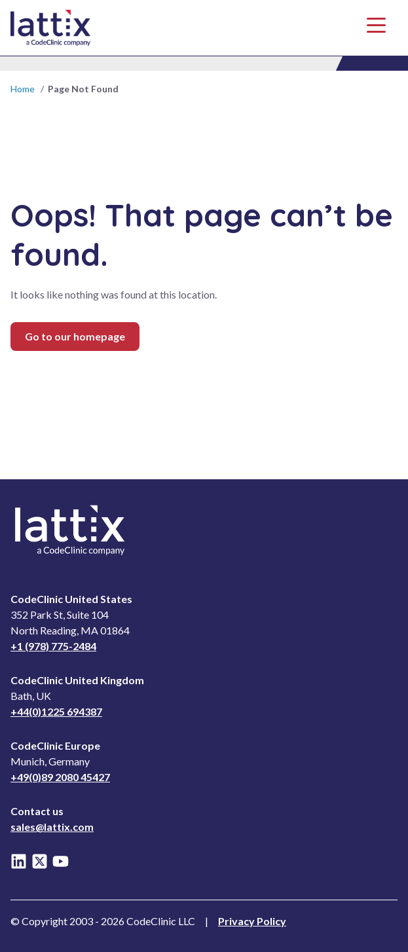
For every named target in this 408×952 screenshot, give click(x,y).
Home (22, 88)
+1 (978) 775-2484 (53, 646)
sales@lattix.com (52, 826)
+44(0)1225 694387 (56, 711)
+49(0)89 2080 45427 (60, 777)
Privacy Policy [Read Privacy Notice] (252, 921)
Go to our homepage (75, 336)
